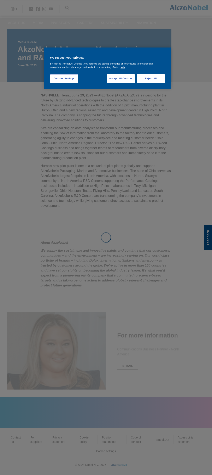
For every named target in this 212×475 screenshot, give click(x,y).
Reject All (151, 78)
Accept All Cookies (120, 78)
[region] (107, 68)
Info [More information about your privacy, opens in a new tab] (122, 67)
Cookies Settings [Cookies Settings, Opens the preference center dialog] (64, 78)
